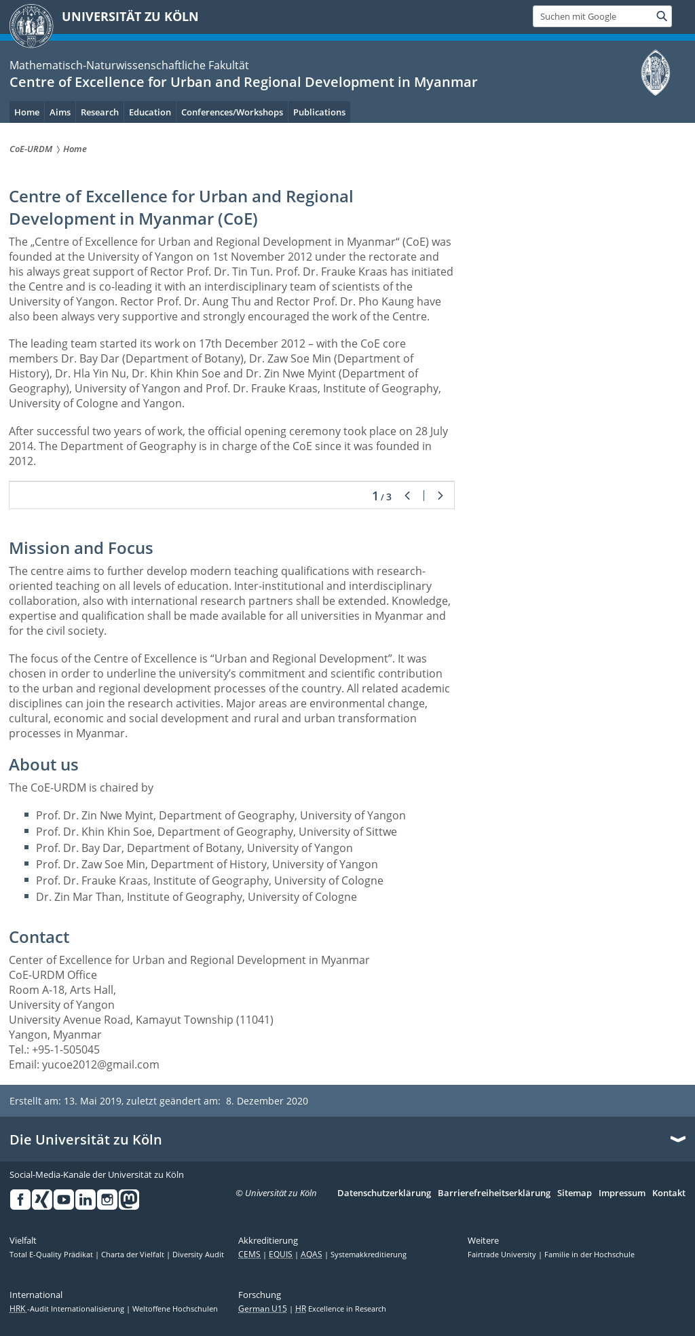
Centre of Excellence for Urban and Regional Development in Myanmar (244, 82)
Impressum (622, 1193)
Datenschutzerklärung (384, 1193)
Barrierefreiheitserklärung (494, 1193)
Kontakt (668, 1193)
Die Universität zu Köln (86, 1140)
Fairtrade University (503, 1254)
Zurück (407, 495)
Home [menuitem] (26, 112)
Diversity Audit (198, 1254)
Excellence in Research (340, 1309)
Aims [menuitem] (60, 112)
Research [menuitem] (100, 112)
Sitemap (574, 1193)
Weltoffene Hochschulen (175, 1309)
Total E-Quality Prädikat (52, 1254)
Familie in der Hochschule (589, 1254)
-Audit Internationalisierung (68, 1309)
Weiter (440, 495)
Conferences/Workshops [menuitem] (232, 112)
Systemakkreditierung (369, 1254)
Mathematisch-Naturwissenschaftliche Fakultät (129, 65)
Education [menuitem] (150, 112)
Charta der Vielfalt (133, 1254)
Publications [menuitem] (319, 112)
